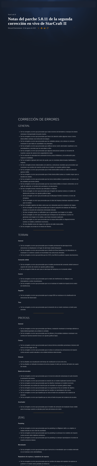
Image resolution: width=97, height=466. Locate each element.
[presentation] (6, 4)
